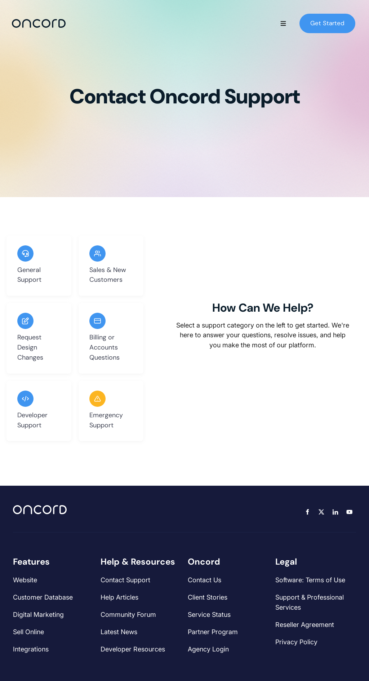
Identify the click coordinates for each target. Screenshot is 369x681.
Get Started (316, 18)
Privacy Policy (296, 642)
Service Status (209, 614)
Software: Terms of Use (310, 580)
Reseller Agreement (304, 624)
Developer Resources (133, 649)
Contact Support (125, 580)
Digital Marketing (38, 614)
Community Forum (128, 614)
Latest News (119, 632)
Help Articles (119, 597)
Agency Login (208, 649)
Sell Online (28, 632)
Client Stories (207, 597)
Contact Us (204, 580)
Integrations (31, 649)
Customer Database (43, 597)
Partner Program (213, 632)
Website (25, 580)
